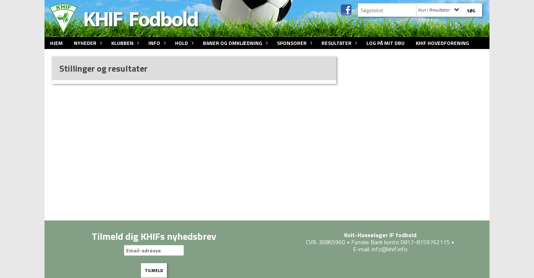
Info (156, 43)
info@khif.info (390, 249)
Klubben (124, 43)
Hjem (56, 43)
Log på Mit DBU (385, 43)
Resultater (338, 43)
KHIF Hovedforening (442, 43)
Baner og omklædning (234, 43)
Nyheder (87, 43)
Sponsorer (293, 43)
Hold (183, 43)
